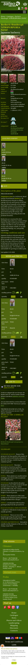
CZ (22, 8)
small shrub (14, 134)
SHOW (6, 186)
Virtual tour (10, 572)
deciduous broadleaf (17, 128)
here (2, 405)
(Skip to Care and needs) (7, 193)
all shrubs (14, 126)
